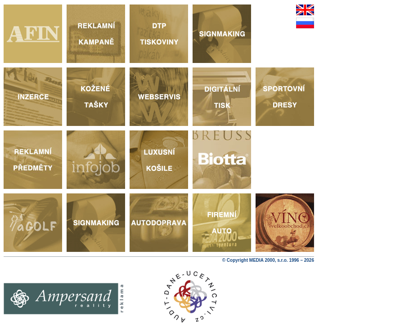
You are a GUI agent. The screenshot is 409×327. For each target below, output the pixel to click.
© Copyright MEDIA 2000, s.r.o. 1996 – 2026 (268, 260)
